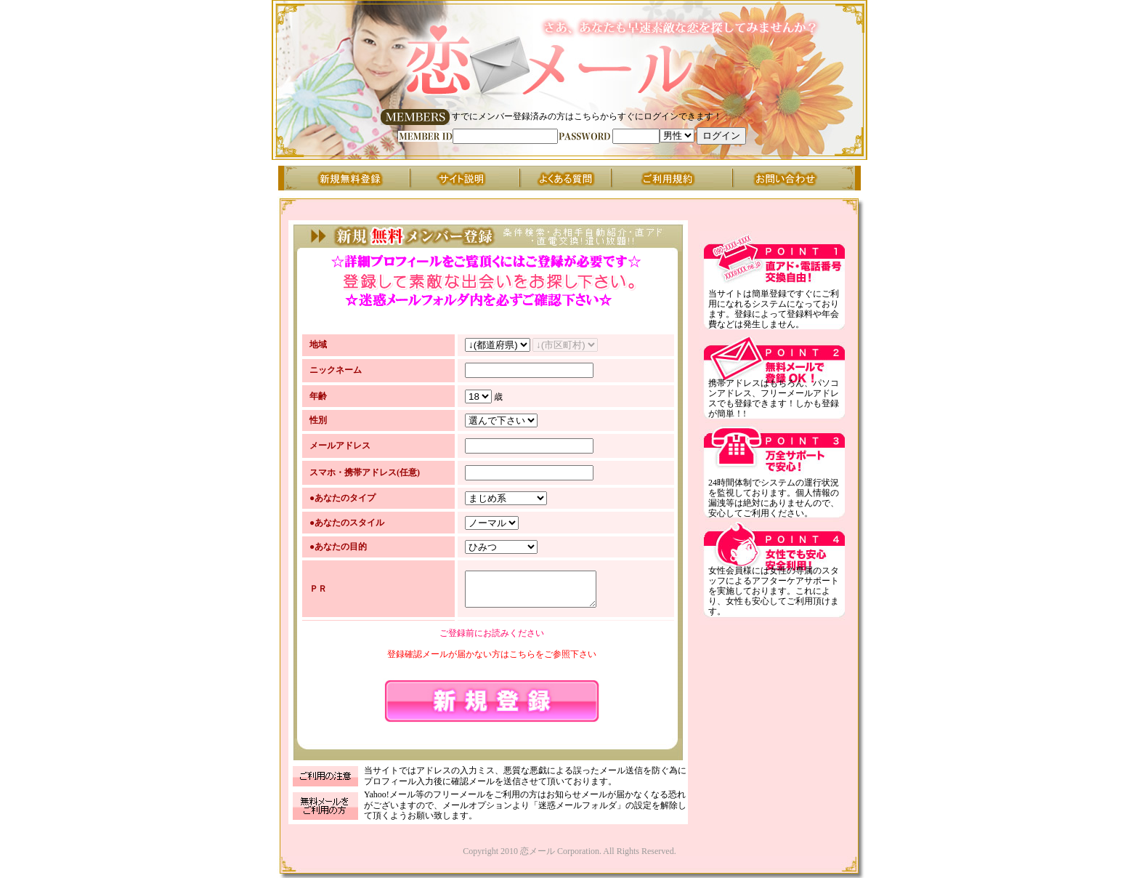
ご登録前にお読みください (491, 635)
